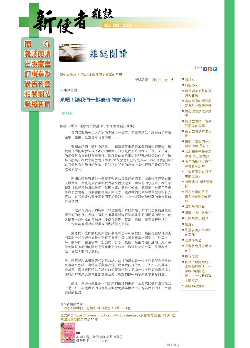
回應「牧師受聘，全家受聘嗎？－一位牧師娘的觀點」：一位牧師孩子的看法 (198, 271)
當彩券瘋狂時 (195, 207)
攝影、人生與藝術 (198, 212)
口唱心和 (191, 85)
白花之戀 (191, 256)
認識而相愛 (193, 240)
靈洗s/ (190, 224)
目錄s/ (190, 79)
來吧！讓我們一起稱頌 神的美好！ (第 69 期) (96, 308)
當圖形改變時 (195, 286)
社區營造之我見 (196, 218)
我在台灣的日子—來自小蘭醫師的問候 (198, 196)
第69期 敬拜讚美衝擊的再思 (101, 75)
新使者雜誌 (68, 75)
